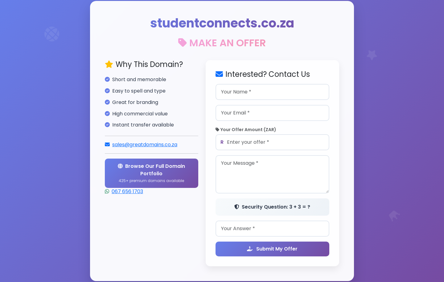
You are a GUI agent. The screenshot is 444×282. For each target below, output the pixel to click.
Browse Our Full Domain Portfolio (151, 173)
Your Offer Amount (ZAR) (246, 129)
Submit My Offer (272, 248)
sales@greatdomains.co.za (144, 144)
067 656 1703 (127, 191)
